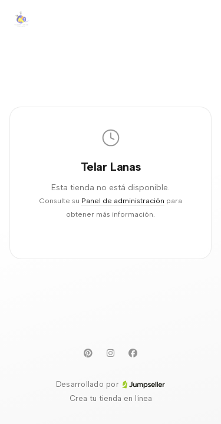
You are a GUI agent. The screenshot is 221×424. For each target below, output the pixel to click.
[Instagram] (110, 352)
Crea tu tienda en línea (111, 398)
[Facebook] (133, 352)
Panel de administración (122, 200)
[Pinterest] (88, 352)
